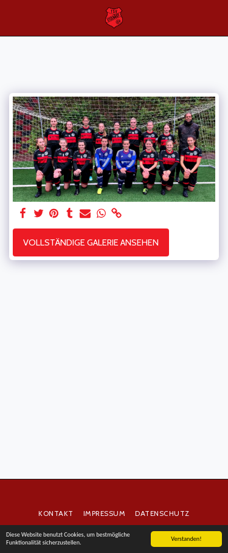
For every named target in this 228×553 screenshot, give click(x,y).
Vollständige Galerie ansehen (91, 242)
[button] (13, 17)
